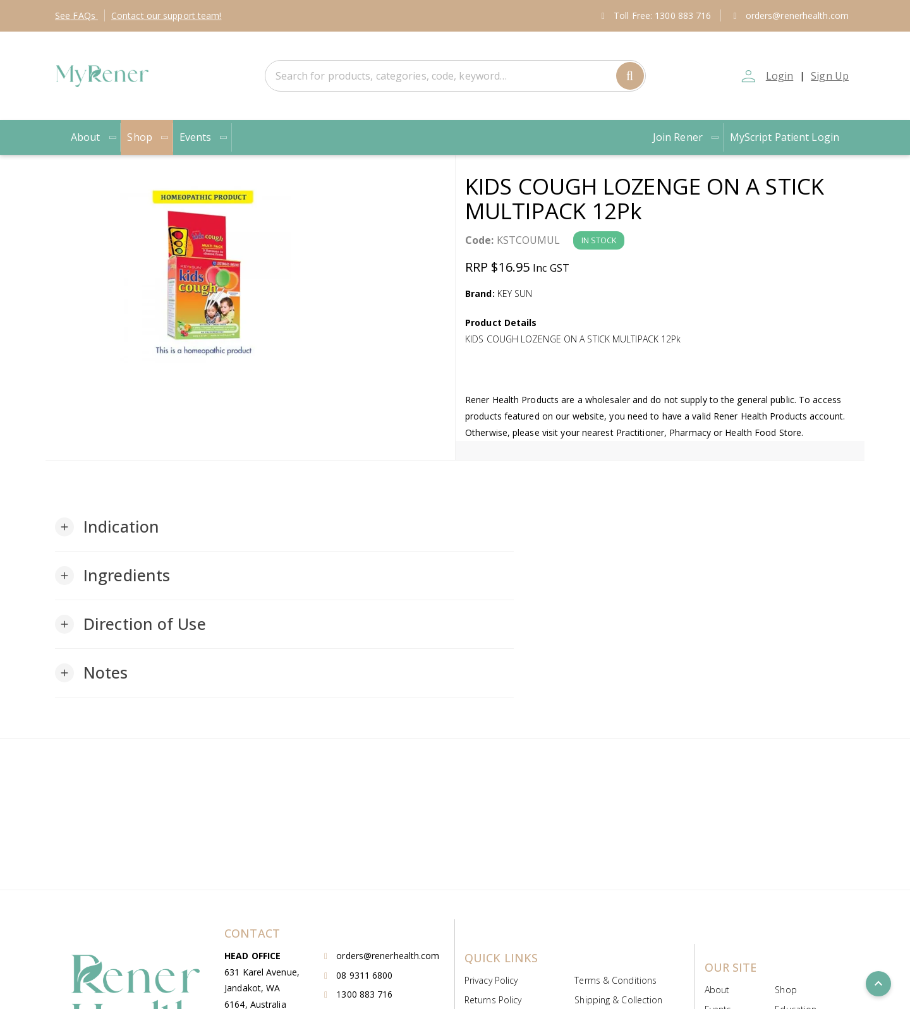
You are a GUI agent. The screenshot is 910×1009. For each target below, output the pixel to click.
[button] (107, 526)
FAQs (76, 15)
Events (204, 137)
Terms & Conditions (615, 980)
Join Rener (686, 137)
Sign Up (830, 76)
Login (780, 76)
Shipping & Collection (618, 1000)
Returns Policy (492, 1000)
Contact (166, 15)
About (94, 137)
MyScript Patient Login (784, 137)
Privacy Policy (491, 980)
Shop (148, 137)
